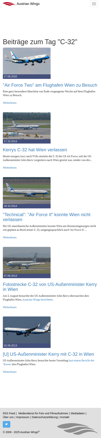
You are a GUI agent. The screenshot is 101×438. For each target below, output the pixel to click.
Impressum (22, 417)
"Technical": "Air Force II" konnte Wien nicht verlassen (46, 217)
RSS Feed (9, 413)
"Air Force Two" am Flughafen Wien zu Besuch (50, 85)
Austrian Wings (21, 4)
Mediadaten (78, 413)
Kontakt (64, 417)
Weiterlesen (9, 102)
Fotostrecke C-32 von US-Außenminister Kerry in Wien (50, 287)
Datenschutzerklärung (45, 417)
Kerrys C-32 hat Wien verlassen (35, 149)
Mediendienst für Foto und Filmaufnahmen (43, 413)
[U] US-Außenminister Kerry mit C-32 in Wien (48, 354)
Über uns (8, 417)
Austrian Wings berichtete (37, 299)
